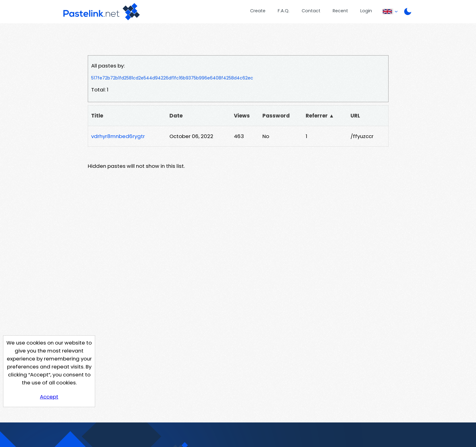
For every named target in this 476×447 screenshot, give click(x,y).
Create (257, 11)
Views (242, 115)
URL (355, 115)
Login (366, 11)
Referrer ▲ (320, 115)
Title (97, 115)
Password (276, 115)
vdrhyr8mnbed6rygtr (118, 136)
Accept (49, 396)
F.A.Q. (283, 11)
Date (176, 115)
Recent (340, 11)
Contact (311, 11)
